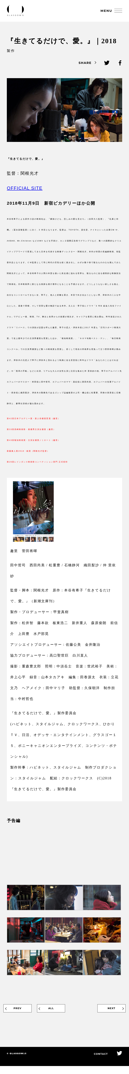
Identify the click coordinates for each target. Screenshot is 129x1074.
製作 (11, 54)
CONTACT (97, 1061)
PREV (21, 1014)
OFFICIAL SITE (24, 192)
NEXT (107, 1014)
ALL (64, 1014)
